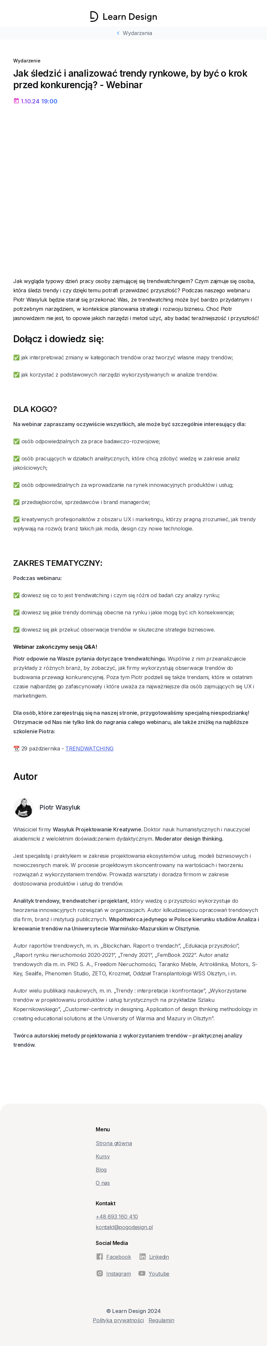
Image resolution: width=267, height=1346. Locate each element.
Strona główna (114, 1143)
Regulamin (161, 1320)
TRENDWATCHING (89, 748)
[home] (123, 16)
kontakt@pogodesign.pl (124, 1227)
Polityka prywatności (118, 1320)
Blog (101, 1169)
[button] (167, 16)
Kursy (103, 1156)
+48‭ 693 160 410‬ (117, 1216)
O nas (103, 1183)
